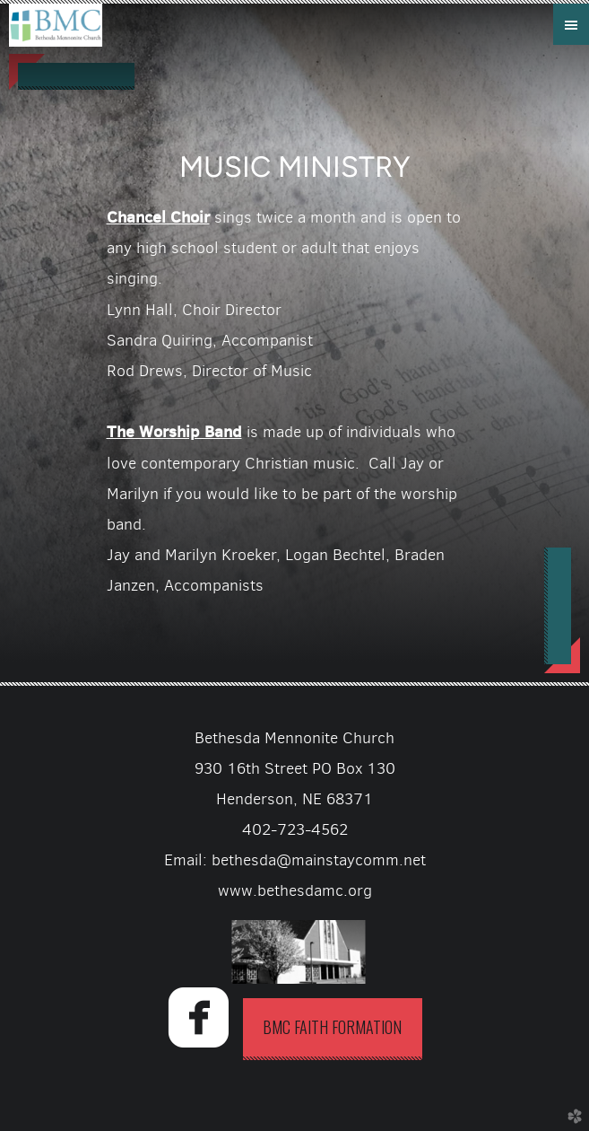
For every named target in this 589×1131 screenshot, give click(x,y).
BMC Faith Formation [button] (332, 1027)
